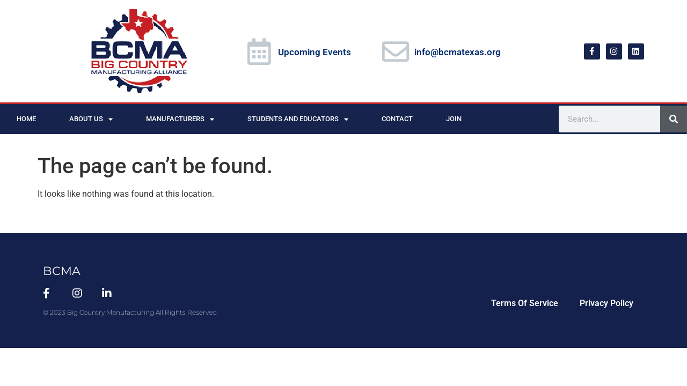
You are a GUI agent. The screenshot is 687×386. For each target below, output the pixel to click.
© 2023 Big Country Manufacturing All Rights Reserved (130, 312)
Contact (397, 119)
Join (454, 119)
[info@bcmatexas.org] (395, 51)
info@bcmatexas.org (457, 52)
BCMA (62, 271)
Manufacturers (180, 119)
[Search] (673, 119)
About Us (91, 119)
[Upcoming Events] (259, 51)
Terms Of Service (524, 303)
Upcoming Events (314, 52)
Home (26, 119)
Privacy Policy (606, 303)
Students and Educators (297, 119)
